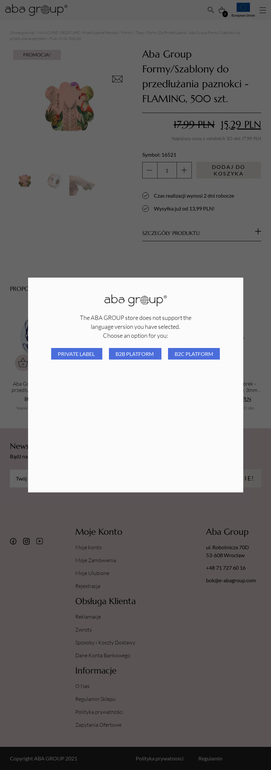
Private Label (77, 354)
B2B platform (135, 354)
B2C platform (194, 354)
